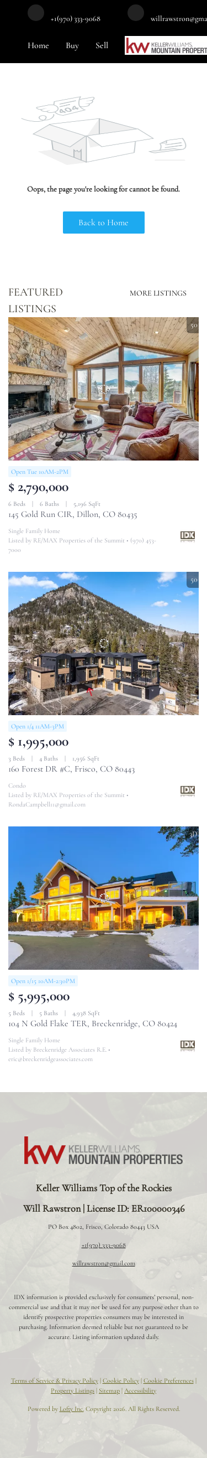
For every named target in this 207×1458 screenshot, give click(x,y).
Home (38, 45)
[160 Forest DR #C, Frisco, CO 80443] (103, 643)
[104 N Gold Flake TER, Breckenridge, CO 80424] (103, 898)
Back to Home (103, 222)
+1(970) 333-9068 (104, 1245)
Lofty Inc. (72, 1409)
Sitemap (109, 1390)
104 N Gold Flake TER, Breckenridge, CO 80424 (92, 1023)
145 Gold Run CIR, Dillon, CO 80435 (72, 514)
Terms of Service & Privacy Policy (54, 1380)
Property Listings (72, 1390)
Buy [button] (72, 45)
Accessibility (140, 1390)
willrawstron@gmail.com (103, 1263)
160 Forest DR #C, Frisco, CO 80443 (71, 768)
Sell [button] (101, 45)
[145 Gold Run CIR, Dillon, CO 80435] (103, 389)
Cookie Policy (121, 1380)
